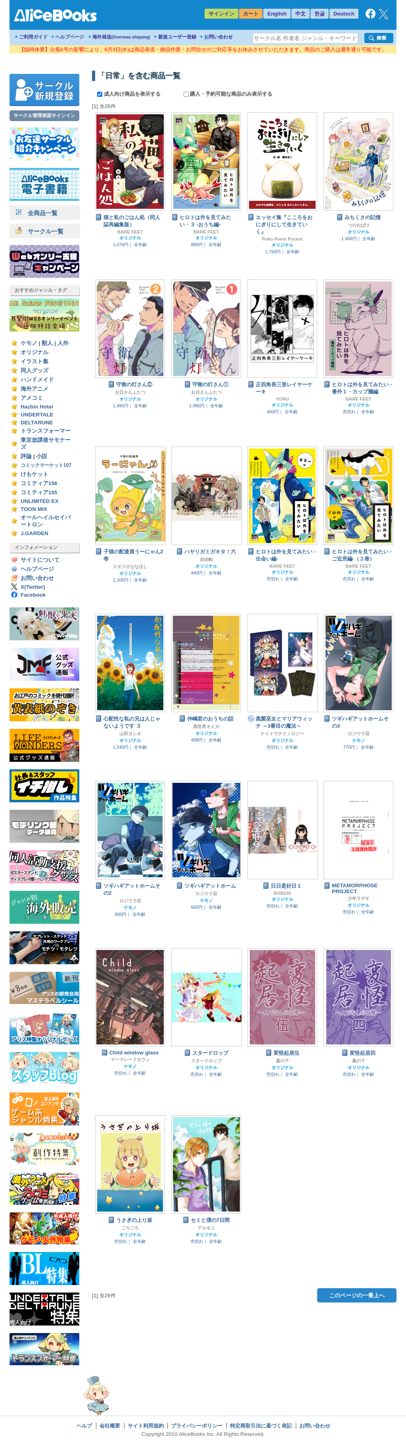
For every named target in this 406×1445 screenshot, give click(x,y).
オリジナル (34, 352)
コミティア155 (39, 492)
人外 (63, 343)
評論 (26, 456)
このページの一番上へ (357, 1295)
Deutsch (343, 14)
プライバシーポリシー (196, 1426)
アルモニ (206, 1227)
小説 (41, 456)
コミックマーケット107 (46, 465)
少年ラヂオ (359, 898)
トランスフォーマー (46, 431)
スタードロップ (206, 1060)
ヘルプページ (70, 37)
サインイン (221, 14)
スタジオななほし (130, 566)
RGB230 (282, 893)
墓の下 (282, 1060)
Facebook (33, 595)
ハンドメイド (37, 380)
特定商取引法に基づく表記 (261, 1426)
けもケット (34, 474)
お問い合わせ (218, 37)
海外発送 (121, 37)
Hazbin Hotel (37, 407)
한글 (319, 14)
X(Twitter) (33, 587)
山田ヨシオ (130, 733)
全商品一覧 (36, 213)
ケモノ (29, 343)
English (277, 14)
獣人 (47, 343)
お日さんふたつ (130, 392)
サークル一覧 (39, 231)
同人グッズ (34, 371)
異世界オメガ (206, 726)
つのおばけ (359, 225)
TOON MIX (34, 509)
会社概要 (110, 1426)
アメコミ (32, 398)
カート (251, 14)
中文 (300, 14)
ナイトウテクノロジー (282, 733)
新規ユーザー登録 (177, 37)
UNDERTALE (37, 415)
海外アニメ (34, 389)
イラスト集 (34, 361)
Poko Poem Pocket (282, 239)
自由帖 (206, 559)
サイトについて (40, 560)
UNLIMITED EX (40, 501)
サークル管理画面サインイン (44, 115)
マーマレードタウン (130, 1059)
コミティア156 (39, 483)
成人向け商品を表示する (129, 94)
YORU (282, 399)
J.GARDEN (34, 533)
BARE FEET (130, 231)
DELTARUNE (37, 423)
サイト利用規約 (146, 1426)
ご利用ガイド (33, 37)
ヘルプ (84, 1426)
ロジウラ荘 (359, 733)
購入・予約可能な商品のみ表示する (228, 94)
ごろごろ (130, 1227)
